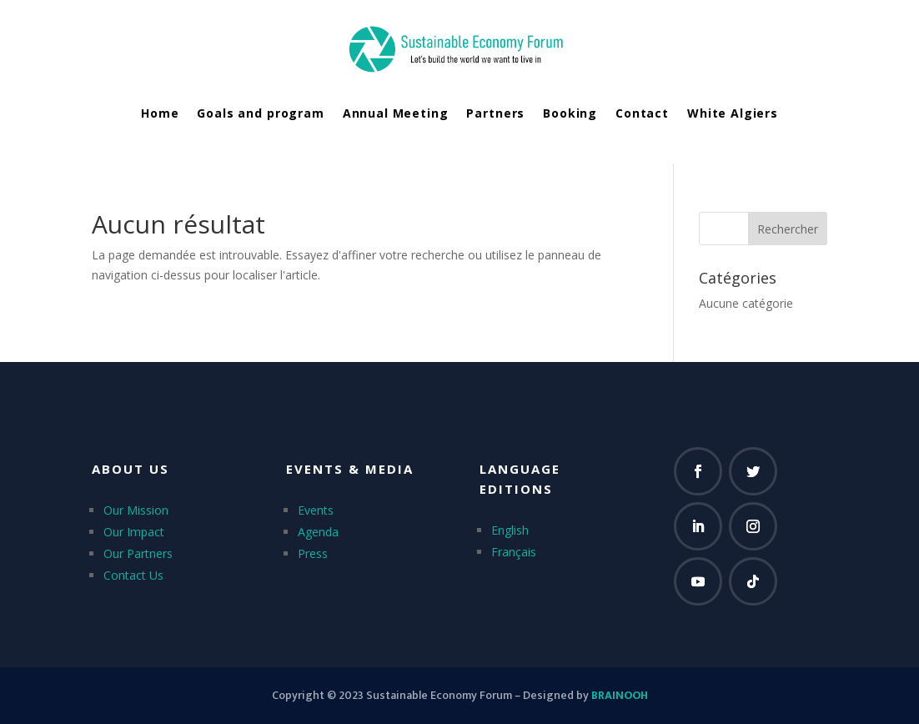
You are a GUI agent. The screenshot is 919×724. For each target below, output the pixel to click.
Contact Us (133, 575)
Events (316, 510)
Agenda (318, 532)
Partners (495, 113)
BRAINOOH (619, 695)
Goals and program (260, 113)
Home (159, 113)
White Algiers (732, 113)
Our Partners (138, 553)
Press (313, 553)
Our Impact (133, 532)
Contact (642, 113)
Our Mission (135, 510)
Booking (570, 113)
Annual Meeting (396, 113)
